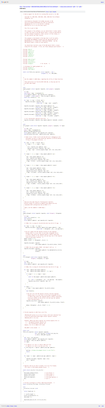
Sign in (102, 2)
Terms (15, 406)
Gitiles (8, 406)
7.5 (77, 6)
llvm (21, 6)
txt (99, 406)
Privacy (11, 406)
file (47, 11)
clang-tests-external (66, 6)
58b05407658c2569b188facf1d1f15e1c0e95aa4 (44, 6)
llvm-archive (26, 6)
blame (54, 11)
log (50, 11)
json (103, 406)
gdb (74, 6)
